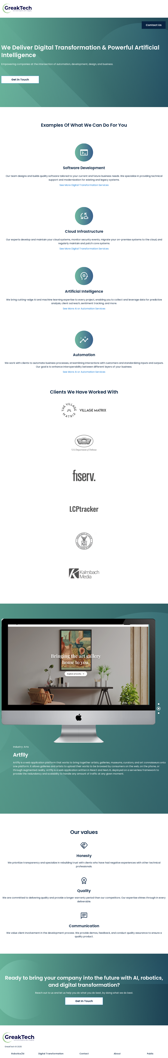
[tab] (158, 704)
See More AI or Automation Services (84, 308)
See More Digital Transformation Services (84, 185)
